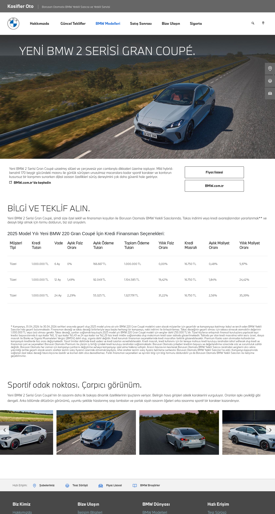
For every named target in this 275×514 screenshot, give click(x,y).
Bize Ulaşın (171, 23)
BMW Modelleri (108, 23)
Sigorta (196, 23)
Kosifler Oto (20, 6)
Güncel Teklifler (73, 23)
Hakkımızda (39, 23)
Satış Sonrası (141, 23)
